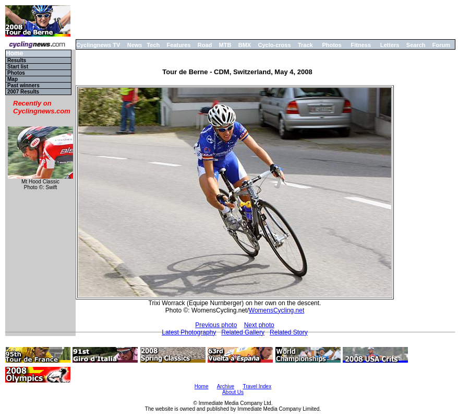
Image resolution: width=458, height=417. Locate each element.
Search (416, 45)
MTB (225, 45)
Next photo (259, 325)
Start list (17, 67)
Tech (153, 45)
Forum (441, 45)
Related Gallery (242, 332)
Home (14, 53)
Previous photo (216, 325)
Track (305, 45)
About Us (233, 392)
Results (16, 60)
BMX (244, 45)
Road (205, 45)
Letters (390, 45)
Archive (225, 386)
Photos (331, 45)
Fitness (361, 45)
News (134, 45)
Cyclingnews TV (98, 45)
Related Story (289, 332)
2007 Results (23, 92)
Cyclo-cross (274, 45)
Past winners (23, 85)
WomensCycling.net (277, 310)
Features (179, 45)
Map (12, 79)
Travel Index (257, 386)
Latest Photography (189, 332)
